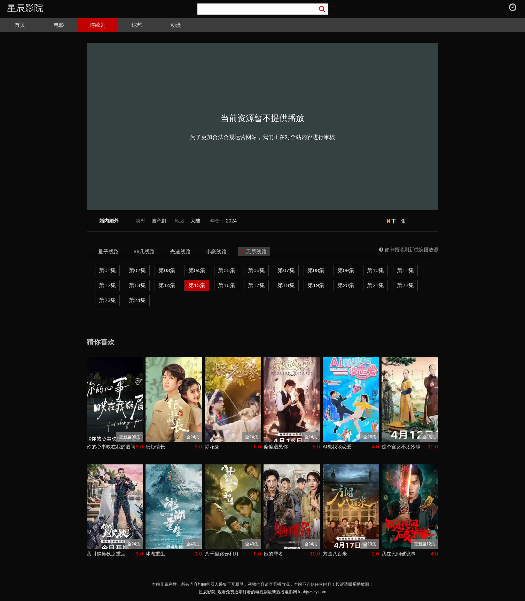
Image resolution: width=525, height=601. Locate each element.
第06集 (256, 270)
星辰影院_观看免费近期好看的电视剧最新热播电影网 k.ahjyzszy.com (262, 592)
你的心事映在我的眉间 (111, 446)
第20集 (345, 285)
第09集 (345, 270)
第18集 (286, 285)
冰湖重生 (155, 554)
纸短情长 (155, 446)
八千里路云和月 (222, 554)
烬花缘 (212, 446)
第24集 (137, 300)
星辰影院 (25, 8)
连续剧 (97, 25)
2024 (231, 221)
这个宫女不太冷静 (401, 446)
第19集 (315, 285)
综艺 (137, 25)
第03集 (166, 270)
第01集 (107, 270)
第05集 (226, 270)
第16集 (226, 285)
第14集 (166, 285)
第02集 (137, 270)
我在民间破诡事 (399, 554)
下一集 (396, 221)
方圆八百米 (335, 554)
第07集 (286, 270)
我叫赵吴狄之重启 (106, 554)
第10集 (375, 270)
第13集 (137, 285)
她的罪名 (273, 554)
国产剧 (158, 221)
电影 (59, 25)
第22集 (405, 285)
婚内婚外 (109, 221)
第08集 (315, 270)
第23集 (107, 300)
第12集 (107, 285)
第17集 (256, 285)
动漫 (176, 25)
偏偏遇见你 (276, 446)
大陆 (195, 221)
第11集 (405, 270)
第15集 (196, 285)
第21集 (375, 285)
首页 (20, 25)
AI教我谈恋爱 (337, 446)
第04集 (196, 270)
